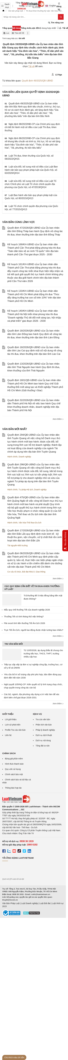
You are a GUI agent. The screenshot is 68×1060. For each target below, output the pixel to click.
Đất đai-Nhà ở (28, 572)
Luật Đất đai (45, 903)
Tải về (31, 66)
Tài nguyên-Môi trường (17, 545)
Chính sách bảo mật (14, 774)
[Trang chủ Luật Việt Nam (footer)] (33, 799)
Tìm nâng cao (56, 22)
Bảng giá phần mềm (14, 758)
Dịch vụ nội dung (43, 740)
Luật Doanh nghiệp (29, 903)
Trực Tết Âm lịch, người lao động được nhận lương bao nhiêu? (33, 630)
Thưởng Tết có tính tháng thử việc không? (24, 616)
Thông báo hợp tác (13, 788)
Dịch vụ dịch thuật (44, 735)
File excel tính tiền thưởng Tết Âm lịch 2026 (24, 623)
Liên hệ (8, 735)
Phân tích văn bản (44, 725)
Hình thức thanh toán (14, 764)
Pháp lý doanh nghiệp (45, 730)
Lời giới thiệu (10, 719)
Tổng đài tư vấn (43, 746)
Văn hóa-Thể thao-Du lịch (30, 522)
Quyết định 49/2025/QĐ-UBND (37, 80)
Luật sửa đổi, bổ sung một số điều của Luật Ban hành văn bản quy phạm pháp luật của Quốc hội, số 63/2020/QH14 (31, 169)
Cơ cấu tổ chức (14, 572)
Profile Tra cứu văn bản (15, 730)
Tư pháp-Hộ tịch (26, 489)
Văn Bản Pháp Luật (11, 903)
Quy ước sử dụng (13, 769)
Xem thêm (58, 419)
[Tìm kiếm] (61, 17)
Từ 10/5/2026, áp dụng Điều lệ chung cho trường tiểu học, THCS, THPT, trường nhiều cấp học (43, 653)
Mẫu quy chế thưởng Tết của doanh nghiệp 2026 (27, 609)
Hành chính (12, 457)
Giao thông (40, 572)
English (49, 6)
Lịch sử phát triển (12, 725)
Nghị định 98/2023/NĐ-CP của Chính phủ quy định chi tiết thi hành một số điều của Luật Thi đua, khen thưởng (32, 127)
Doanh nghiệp (25, 457)
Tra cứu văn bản (43, 719)
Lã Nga (57, 74)
